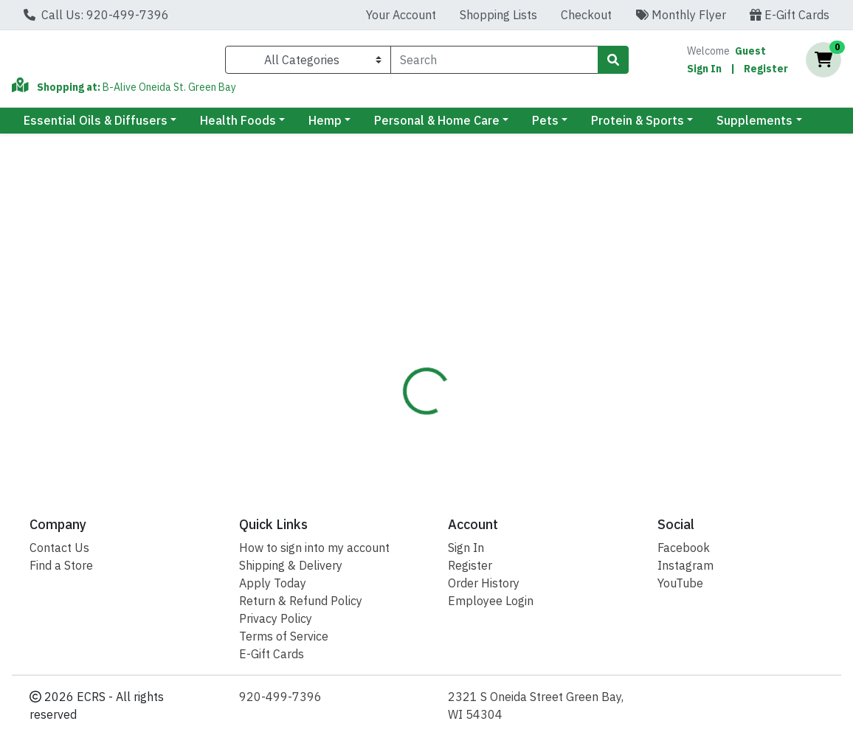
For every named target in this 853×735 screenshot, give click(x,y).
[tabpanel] (604, 391)
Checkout (586, 14)
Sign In (704, 71)
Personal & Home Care (437, 126)
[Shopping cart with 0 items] (823, 62)
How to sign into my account (314, 547)
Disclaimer (469, 299)
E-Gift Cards (789, 14)
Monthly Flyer (680, 14)
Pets (545, 126)
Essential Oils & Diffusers (96, 126)
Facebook (683, 547)
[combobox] (494, 63)
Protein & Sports (637, 126)
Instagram (685, 565)
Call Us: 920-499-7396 (96, 14)
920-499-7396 (280, 696)
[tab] (398, 299)
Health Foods (238, 126)
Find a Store (61, 565)
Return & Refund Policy (300, 600)
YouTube (680, 583)
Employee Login (490, 600)
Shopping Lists (498, 14)
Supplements (754, 126)
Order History (483, 583)
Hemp (325, 126)
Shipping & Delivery (290, 565)
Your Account (401, 14)
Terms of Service (283, 636)
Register (766, 71)
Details (398, 299)
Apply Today (272, 583)
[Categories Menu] (308, 63)
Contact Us (59, 547)
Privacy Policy (275, 618)
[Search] (494, 63)
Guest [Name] (750, 54)
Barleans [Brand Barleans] (526, 369)
